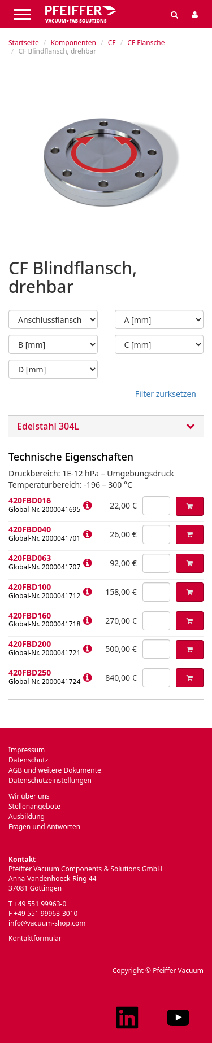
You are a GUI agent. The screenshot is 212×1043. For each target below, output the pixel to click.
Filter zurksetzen (165, 393)
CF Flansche (146, 42)
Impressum (26, 750)
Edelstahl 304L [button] (106, 427)
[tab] (106, 426)
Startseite (23, 42)
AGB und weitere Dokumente (54, 770)
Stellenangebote (34, 806)
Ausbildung (26, 816)
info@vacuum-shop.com (46, 923)
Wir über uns (29, 796)
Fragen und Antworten (44, 826)
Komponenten (73, 42)
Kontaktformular (35, 938)
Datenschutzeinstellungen (50, 780)
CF (112, 42)
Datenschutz (28, 760)
